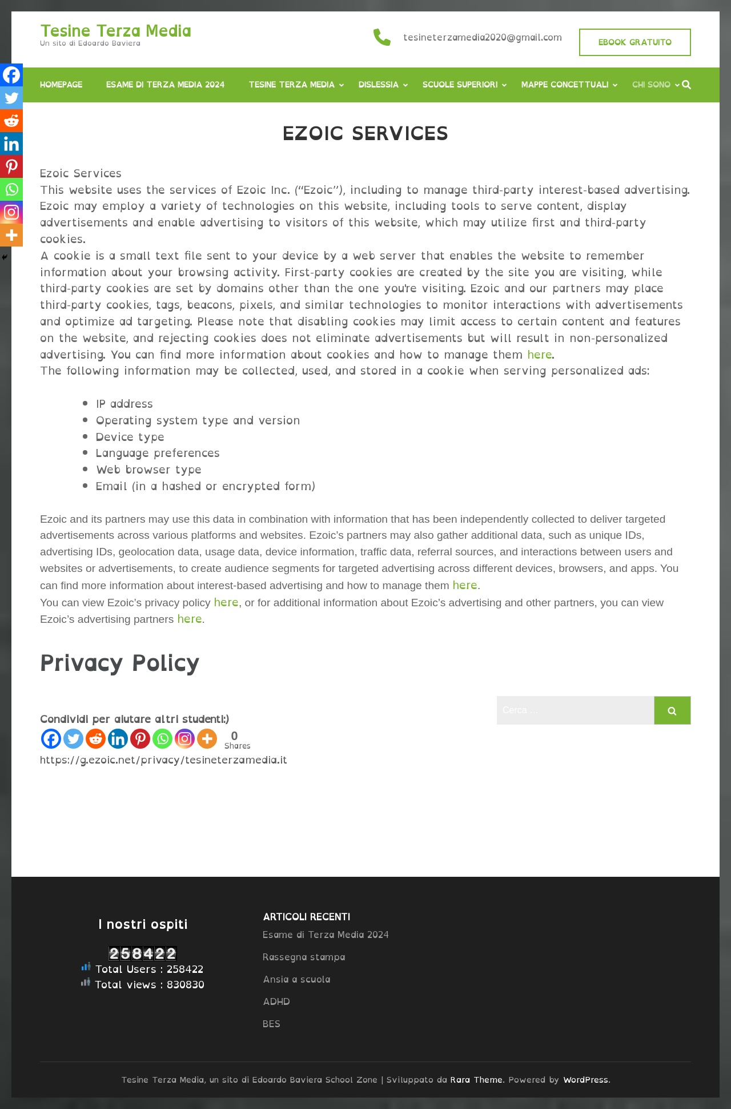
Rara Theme (477, 1079)
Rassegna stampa (304, 957)
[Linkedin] (118, 739)
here (539, 354)
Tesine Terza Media (115, 31)
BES (271, 1024)
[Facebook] (51, 739)
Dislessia (379, 84)
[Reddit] (96, 739)
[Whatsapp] (162, 739)
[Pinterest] (140, 739)
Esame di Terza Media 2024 (165, 84)
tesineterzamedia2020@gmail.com (482, 37)
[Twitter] (73, 739)
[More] (207, 739)
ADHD (276, 1001)
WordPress (585, 1079)
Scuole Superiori (460, 84)
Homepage (61, 84)
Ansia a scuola (296, 979)
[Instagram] (185, 739)
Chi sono (651, 84)
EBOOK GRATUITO (635, 42)
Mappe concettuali (564, 84)
